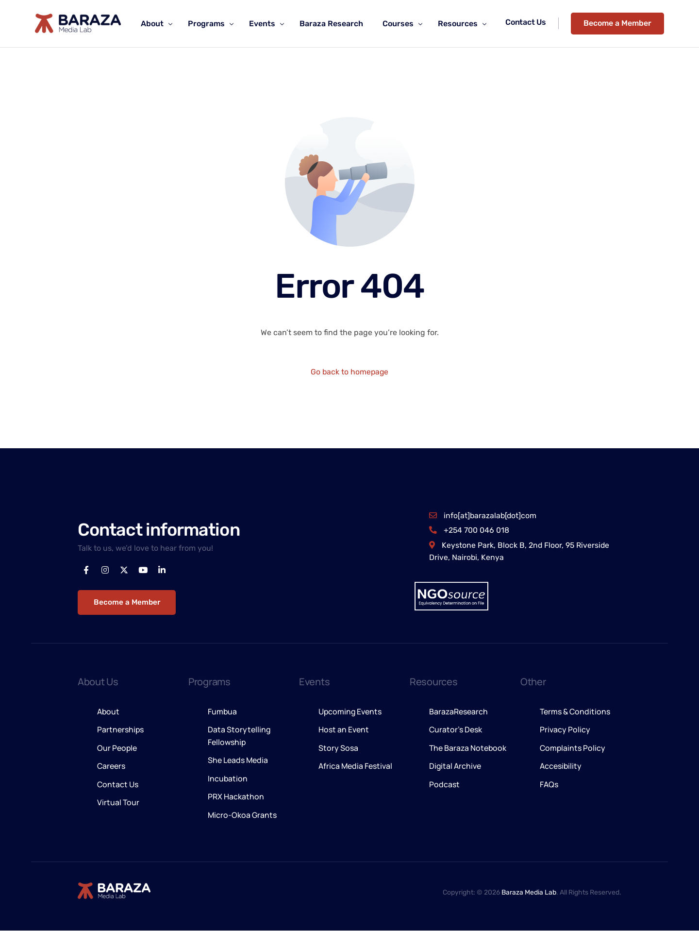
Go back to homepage (349, 371)
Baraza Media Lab (528, 892)
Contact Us (526, 22)
